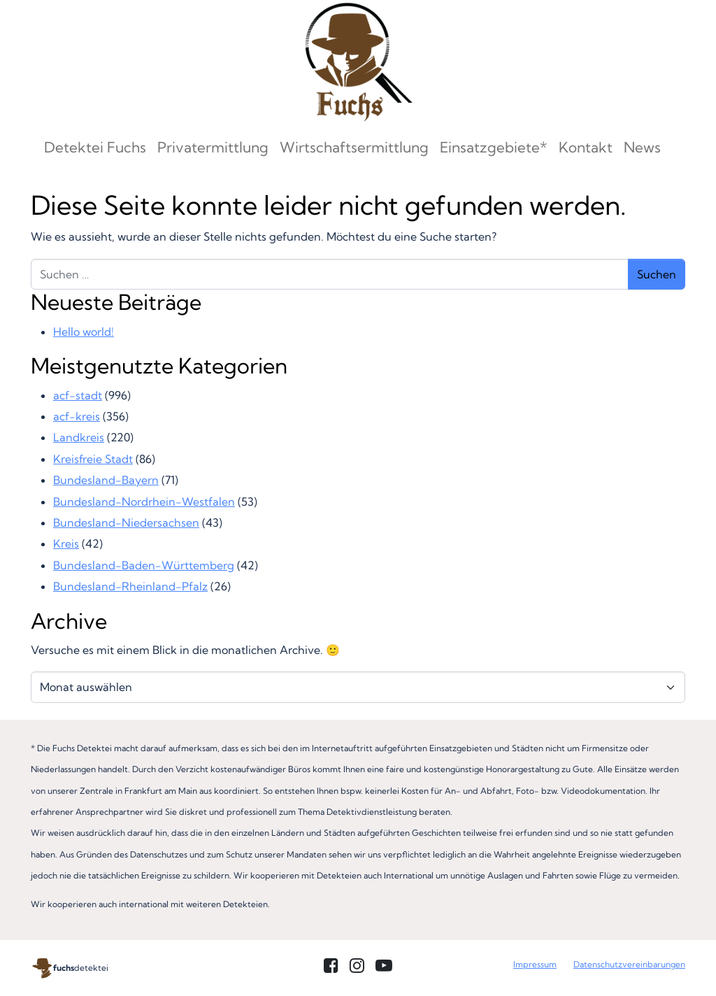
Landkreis (78, 437)
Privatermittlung (212, 147)
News (642, 147)
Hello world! (83, 332)
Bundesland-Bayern (106, 480)
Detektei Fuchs (95, 147)
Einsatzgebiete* (493, 147)
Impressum (535, 964)
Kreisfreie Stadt (93, 459)
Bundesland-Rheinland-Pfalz (130, 586)
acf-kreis (76, 416)
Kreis (66, 543)
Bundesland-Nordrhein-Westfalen (144, 501)
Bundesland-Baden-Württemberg (143, 565)
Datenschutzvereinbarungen (629, 964)
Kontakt (586, 147)
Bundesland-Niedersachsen (126, 522)
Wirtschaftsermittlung (354, 147)
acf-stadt (77, 395)
